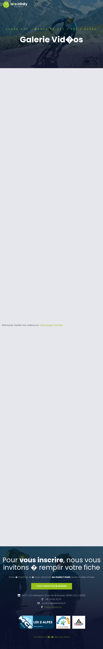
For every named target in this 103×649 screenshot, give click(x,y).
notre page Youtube (51, 325)
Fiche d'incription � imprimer (51, 586)
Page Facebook (53, 607)
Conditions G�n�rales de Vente (51, 637)
